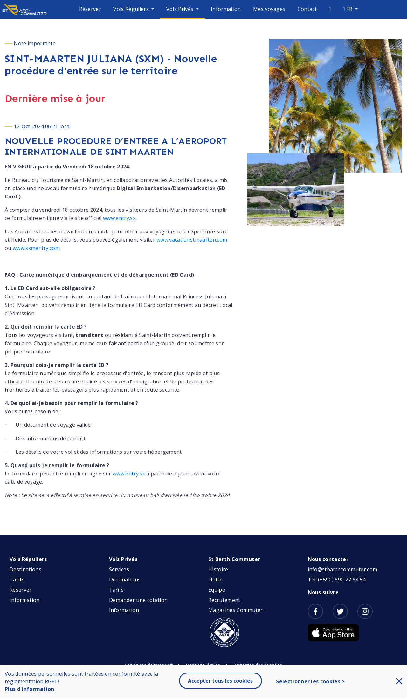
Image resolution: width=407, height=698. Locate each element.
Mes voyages (269, 8)
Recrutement (224, 599)
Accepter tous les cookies (220, 680)
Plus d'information (29, 689)
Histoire (218, 569)
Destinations (25, 569)
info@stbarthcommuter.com (342, 569)
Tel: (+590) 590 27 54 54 (337, 579)
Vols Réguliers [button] (131, 8)
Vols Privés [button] (180, 8)
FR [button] (348, 9)
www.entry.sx (119, 218)
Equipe (216, 589)
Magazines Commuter (235, 610)
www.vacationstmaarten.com (191, 239)
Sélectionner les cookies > (310, 681)
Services (119, 569)
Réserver (90, 8)
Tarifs (17, 579)
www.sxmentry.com (36, 248)
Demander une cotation (138, 599)
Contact (307, 8)
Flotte (215, 579)
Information (226, 8)
